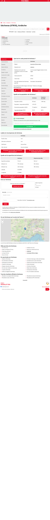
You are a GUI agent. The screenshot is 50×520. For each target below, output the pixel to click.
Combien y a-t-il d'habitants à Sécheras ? (22, 114)
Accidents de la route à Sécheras (34, 260)
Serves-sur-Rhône (31, 249)
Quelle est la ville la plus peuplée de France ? (40, 114)
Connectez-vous (30, 200)
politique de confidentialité (15, 212)
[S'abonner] (25, 289)
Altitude (27, 41)
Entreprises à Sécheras (32, 269)
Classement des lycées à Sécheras (34, 262)
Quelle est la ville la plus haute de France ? (37, 176)
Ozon (3, 255)
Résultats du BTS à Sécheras (33, 277)
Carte (27, 44)
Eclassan (29, 247)
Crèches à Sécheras (31, 266)
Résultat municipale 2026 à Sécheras (10, 276)
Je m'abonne (30, 126)
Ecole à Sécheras (30, 264)
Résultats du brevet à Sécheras (33, 276)
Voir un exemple (45, 286)
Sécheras (14, 22)
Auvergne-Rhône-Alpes (35, 64)
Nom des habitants (6, 44)
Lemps (33, 31)
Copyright (25, 280)
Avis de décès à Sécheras (7, 260)
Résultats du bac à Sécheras (8, 277)
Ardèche (8, 22)
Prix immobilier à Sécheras (33, 271)
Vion (15, 31)
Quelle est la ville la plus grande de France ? (12, 176)
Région (4, 42)
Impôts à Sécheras (6, 269)
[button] (25, 228)
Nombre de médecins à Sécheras (9, 268)
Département (5, 41)
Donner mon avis (17, 186)
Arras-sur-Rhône (21, 31)
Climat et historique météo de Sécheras (35, 259)
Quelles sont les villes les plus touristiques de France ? (37, 151)
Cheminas (28, 31)
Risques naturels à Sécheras (8, 266)
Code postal (5, 39)
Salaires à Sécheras (6, 259)
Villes (4, 22)
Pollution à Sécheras (6, 264)
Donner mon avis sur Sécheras (23, 90)
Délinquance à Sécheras (7, 262)
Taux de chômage (18, 110)
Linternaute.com (5, 286)
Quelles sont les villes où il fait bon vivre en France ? (12, 151)
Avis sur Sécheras (29, 42)
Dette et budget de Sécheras (8, 271)
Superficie (28, 39)
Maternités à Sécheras (32, 268)
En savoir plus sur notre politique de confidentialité (22, 129)
